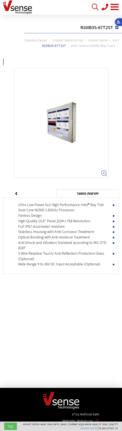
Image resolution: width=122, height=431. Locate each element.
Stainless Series (36, 40)
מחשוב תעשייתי (98, 40)
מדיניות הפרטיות (89, 428)
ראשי (116, 40)
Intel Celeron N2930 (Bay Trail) (93, 46)
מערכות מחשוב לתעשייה (68, 40)
